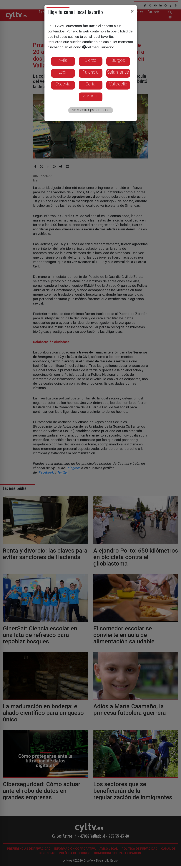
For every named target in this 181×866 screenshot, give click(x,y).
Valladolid (118, 84)
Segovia (62, 84)
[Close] (132, 11)
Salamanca (118, 72)
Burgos (118, 60)
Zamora (90, 95)
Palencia (90, 72)
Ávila (63, 60)
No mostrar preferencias (90, 110)
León (63, 72)
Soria (90, 84)
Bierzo (90, 60)
